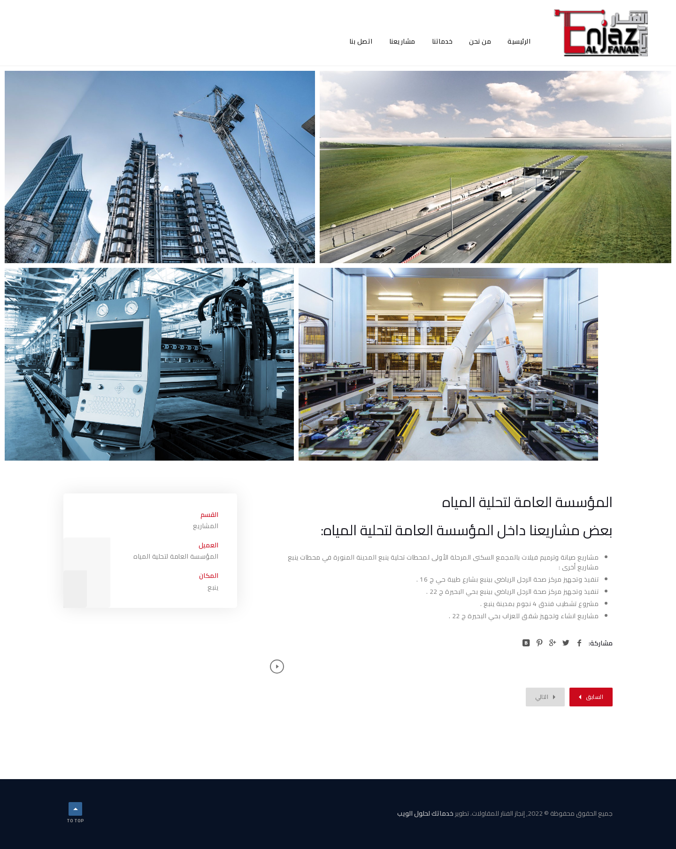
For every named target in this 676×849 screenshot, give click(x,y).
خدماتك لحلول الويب (425, 813)
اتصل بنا (361, 41)
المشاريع (205, 526)
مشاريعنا (402, 41)
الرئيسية (518, 41)
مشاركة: (601, 643)
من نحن (480, 41)
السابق (594, 696)
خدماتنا (442, 41)
